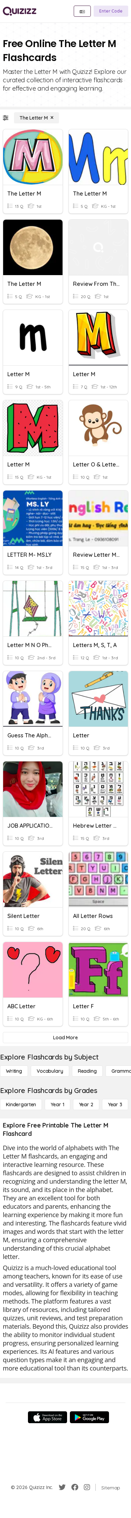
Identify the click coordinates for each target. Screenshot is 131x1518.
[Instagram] (87, 1487)
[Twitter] (62, 1487)
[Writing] (14, 1071)
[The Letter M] (36, 117)
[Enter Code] (111, 11)
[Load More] (65, 1037)
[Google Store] (89, 1417)
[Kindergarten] (21, 1104)
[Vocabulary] (50, 1071)
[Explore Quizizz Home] (19, 11)
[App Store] (47, 1417)
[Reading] (87, 1071)
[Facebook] (74, 1487)
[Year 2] (86, 1104)
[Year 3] (115, 1104)
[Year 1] (57, 1104)
